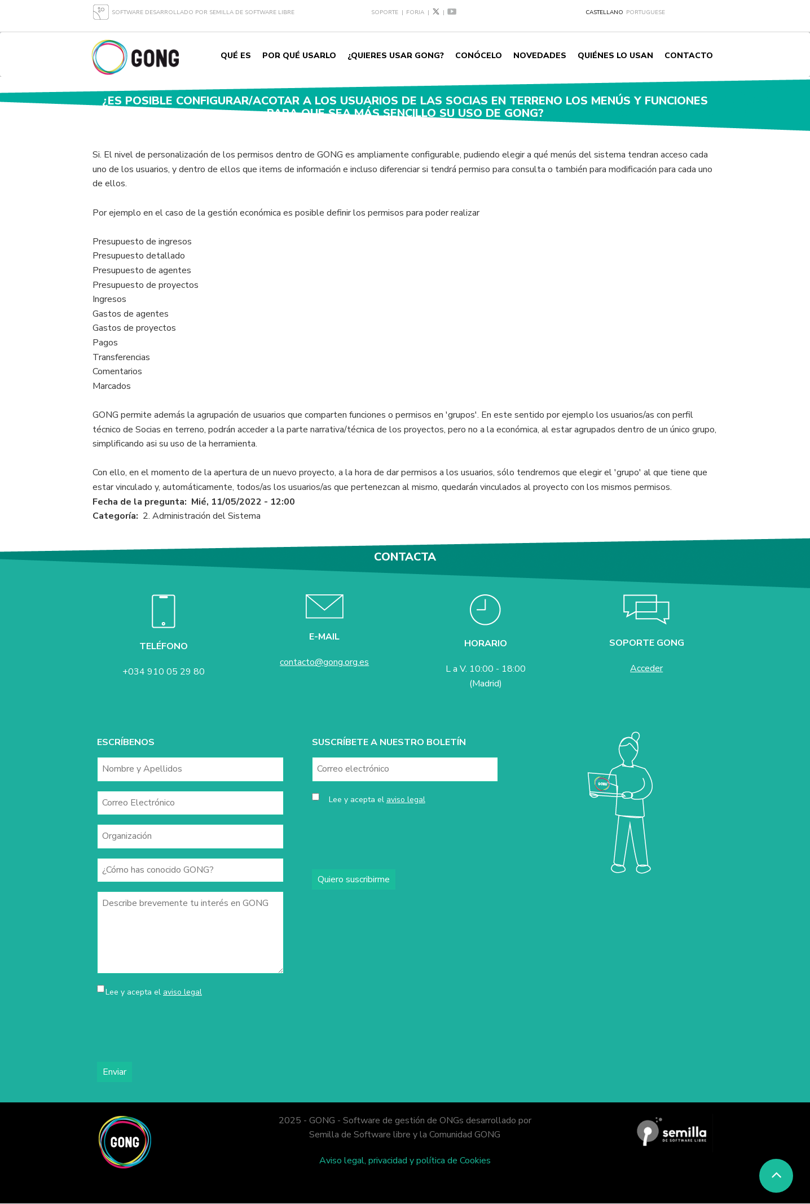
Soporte (384, 12)
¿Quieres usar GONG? (395, 55)
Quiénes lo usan (615, 55)
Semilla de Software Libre (251, 12)
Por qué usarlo (299, 55)
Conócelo (478, 55)
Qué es (236, 55)
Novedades (539, 55)
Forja (415, 12)
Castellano (604, 12)
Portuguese (645, 12)
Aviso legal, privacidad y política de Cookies (405, 1160)
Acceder (646, 668)
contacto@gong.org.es (324, 662)
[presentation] (182, 1031)
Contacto (688, 55)
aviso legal (182, 992)
